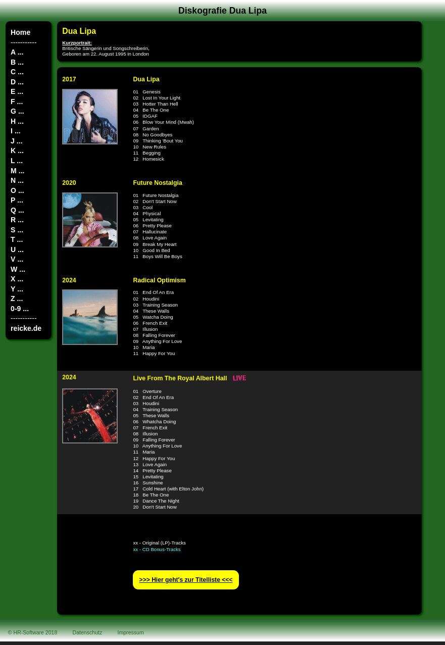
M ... (17, 171)
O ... (17, 190)
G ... (17, 111)
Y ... (17, 289)
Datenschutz (88, 632)
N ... (17, 180)
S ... (17, 230)
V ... (17, 259)
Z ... (17, 298)
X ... (17, 279)
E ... (17, 91)
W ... (18, 269)
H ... (17, 121)
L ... (17, 161)
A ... (17, 52)
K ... (17, 150)
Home (20, 32)
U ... (17, 249)
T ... (17, 239)
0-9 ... (20, 309)
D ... (17, 82)
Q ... (17, 210)
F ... (17, 101)
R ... (17, 220)
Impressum (131, 632)
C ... (17, 72)
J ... (16, 141)
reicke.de (26, 328)
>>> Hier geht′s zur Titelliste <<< (186, 579)
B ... (17, 62)
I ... (16, 131)
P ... (17, 200)
